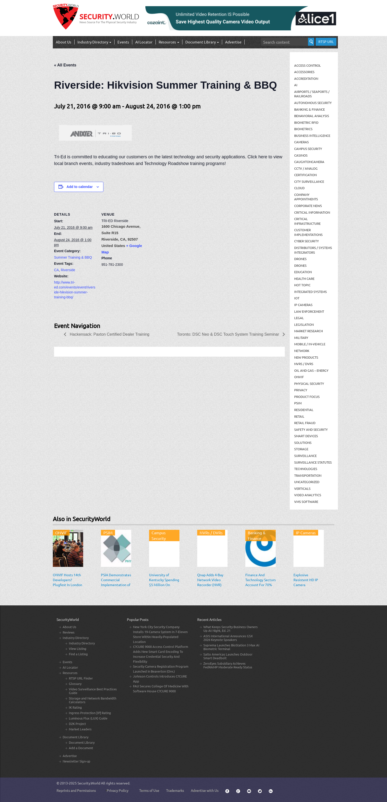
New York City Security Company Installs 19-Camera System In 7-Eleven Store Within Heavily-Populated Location (160, 634)
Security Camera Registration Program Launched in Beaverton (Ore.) (160, 668)
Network (301, 351)
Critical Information (312, 212)
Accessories (304, 72)
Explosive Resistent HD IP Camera (305, 580)
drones (300, 265)
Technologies (305, 469)
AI (295, 85)
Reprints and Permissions (76, 790)
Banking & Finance (309, 109)
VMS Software (306, 501)
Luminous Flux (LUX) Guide (88, 718)
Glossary (75, 683)
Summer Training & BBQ (73, 257)
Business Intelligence (312, 135)
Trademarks (175, 790)
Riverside (68, 270)
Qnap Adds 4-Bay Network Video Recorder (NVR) (210, 580)
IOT (296, 298)
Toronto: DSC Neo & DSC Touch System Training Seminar (228, 334)
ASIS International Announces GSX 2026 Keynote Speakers (228, 638)
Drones (300, 259)
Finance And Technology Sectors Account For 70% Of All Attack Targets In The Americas (260, 587)
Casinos (301, 155)
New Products (306, 357)
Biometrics (303, 129)
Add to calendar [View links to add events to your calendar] (80, 187)
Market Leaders (80, 729)
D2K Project (77, 723)
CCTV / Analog (306, 168)
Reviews (69, 632)
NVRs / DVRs (303, 364)
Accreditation (306, 78)
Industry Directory (94, 42)
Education (303, 272)
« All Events (65, 65)
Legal (299, 318)
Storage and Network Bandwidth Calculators (92, 700)
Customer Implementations (308, 232)
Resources (169, 42)
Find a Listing (78, 654)
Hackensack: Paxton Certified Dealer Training (109, 334)
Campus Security (308, 148)
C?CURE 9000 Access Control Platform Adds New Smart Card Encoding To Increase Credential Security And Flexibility (160, 653)
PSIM (298, 403)
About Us (63, 42)
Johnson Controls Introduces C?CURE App (160, 678)
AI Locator (144, 42)
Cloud (299, 188)
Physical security (309, 383)
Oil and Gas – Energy (311, 370)
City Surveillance (309, 181)
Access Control (307, 65)
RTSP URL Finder (81, 678)
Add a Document (81, 748)
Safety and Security (311, 429)
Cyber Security (306, 241)
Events (123, 42)
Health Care (304, 278)
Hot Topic (302, 285)
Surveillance (305, 455)
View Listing (77, 648)
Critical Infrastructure (307, 221)
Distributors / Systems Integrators (313, 250)
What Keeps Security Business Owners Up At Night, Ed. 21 (230, 629)
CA (56, 270)
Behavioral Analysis (311, 116)
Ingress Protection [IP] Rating (90, 713)
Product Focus (307, 396)
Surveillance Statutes (313, 462)
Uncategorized (306, 482)
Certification (305, 175)
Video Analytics (307, 495)
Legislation (304, 324)
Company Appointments (306, 196)
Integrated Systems (310, 291)
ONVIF (299, 377)
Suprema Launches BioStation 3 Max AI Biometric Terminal (231, 647)
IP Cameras (303, 305)
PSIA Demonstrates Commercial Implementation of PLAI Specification (116, 582)
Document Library (202, 42)
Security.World (88, 783)
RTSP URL (326, 41)
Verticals (302, 488)
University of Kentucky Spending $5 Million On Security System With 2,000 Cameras (164, 587)
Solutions (302, 442)
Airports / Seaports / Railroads (311, 93)
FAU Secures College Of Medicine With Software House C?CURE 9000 (160, 688)
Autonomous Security (313, 103)
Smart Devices (306, 436)
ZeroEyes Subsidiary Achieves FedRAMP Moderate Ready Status (227, 665)
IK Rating (75, 707)
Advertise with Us (204, 790)
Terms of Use (149, 790)
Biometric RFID (306, 122)
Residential (303, 410)
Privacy (300, 390)
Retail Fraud (304, 423)
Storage (301, 449)
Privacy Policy (117, 790)
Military (301, 337)
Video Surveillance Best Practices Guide (93, 691)
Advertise (233, 42)
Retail (299, 416)
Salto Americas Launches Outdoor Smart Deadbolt (227, 656)
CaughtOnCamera (309, 162)
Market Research (308, 331)
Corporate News (308, 206)
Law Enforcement (309, 311)
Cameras (301, 142)
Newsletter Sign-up (76, 761)
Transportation (307, 475)
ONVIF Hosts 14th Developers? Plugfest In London (67, 580)
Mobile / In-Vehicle (309, 344)
